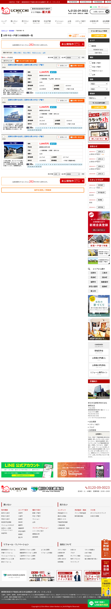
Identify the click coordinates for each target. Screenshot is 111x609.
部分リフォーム (6, 562)
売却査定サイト (63, 513)
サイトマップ (74, 562)
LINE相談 (94, 7)
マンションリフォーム (8, 556)
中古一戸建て (27, 52)
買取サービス (62, 519)
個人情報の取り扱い (91, 559)
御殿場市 (104, 282)
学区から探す (5, 519)
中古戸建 (47, 22)
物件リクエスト (75, 559)
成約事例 (35, 537)
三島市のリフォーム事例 (27, 556)
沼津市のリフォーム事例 (27, 550)
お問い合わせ (98, 11)
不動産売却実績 (63, 522)
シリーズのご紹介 (38, 531)
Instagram (88, 556)
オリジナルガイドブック (98, 513)
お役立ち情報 (94, 516)
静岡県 (92, 46)
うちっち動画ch (90, 550)
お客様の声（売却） (64, 528)
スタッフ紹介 (80, 22)
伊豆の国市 (93, 286)
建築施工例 (35, 534)
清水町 (104, 277)
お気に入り (85, 2)
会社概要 (106, 22)
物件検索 (73, 2)
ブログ (91, 427)
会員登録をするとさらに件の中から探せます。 (48, 44)
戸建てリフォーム (7, 553)
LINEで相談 (88, 553)
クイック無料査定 (80, 513)
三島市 (104, 273)
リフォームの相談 (46, 553)
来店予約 (4, 533)
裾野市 (93, 282)
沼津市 (93, 273)
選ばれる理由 (62, 516)
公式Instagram (104, 7)
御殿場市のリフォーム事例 (28, 553)
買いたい (14, 22)
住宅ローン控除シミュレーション (7, 529)
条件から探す (5, 513)
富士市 (93, 291)
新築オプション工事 (7, 559)
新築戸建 (36, 22)
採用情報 (92, 430)
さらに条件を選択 (99, 103)
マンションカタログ (7, 525)
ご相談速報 (61, 525)
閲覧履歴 (98, 2)
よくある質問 (45, 550)
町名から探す (5, 516)
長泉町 (93, 277)
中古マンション (36, 52)
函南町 (104, 286)
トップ (4, 22)
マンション (59, 22)
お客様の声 (94, 22)
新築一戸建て (18, 52)
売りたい (25, 22)
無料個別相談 (79, 516)
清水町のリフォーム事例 (27, 559)
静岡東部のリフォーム (8, 550)
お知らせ (73, 550)
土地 (69, 22)
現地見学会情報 (6, 522)
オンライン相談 (75, 556)
